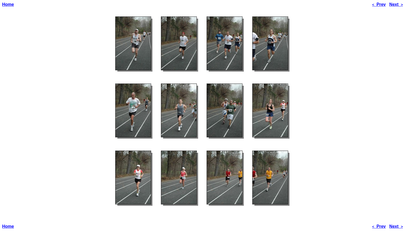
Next (396, 4)
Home (8, 4)
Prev (379, 4)
